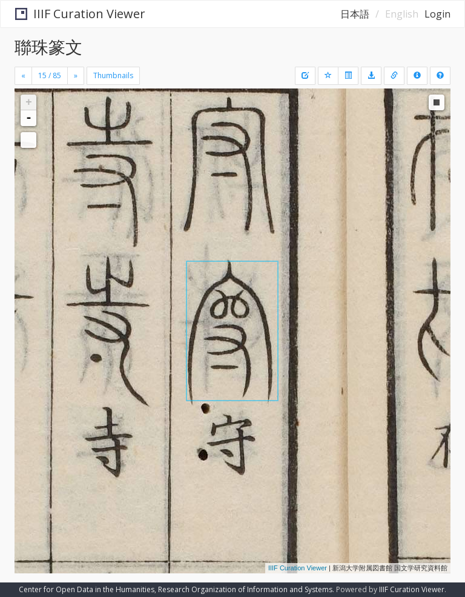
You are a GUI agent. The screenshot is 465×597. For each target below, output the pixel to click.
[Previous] (23, 76)
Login (437, 14)
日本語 (354, 14)
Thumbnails (113, 75)
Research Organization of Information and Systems (245, 589)
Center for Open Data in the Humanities (86, 589)
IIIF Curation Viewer (80, 13)
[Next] (75, 76)
